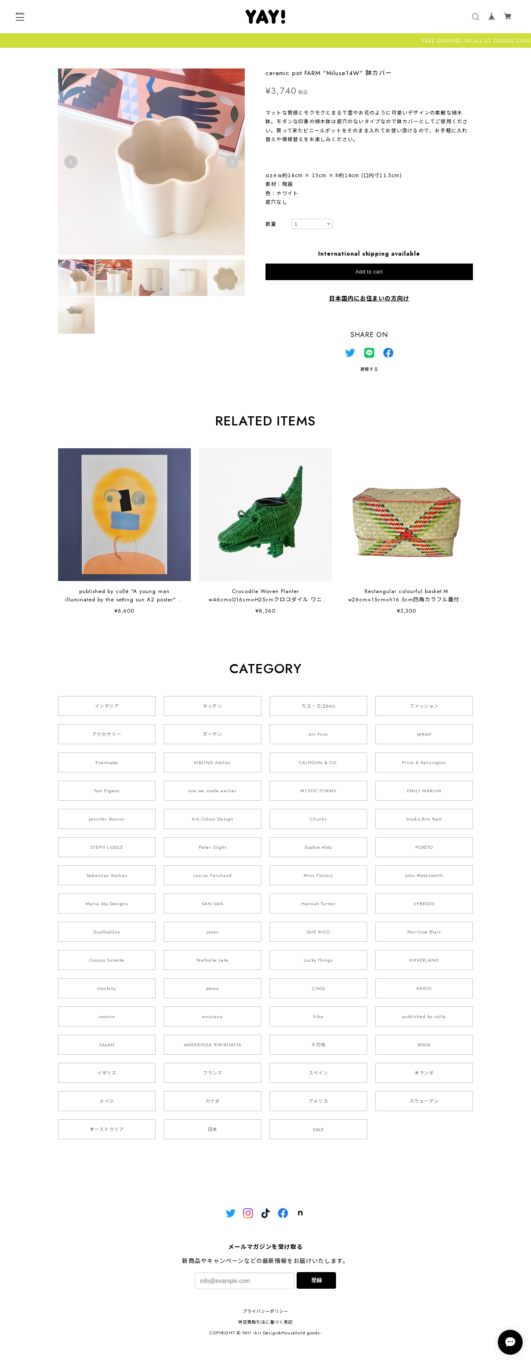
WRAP (424, 734)
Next (232, 162)
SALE (318, 1129)
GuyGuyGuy (107, 931)
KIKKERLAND (424, 960)
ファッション (424, 706)
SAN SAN (213, 903)
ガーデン (213, 734)
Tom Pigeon (107, 790)
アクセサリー (107, 734)
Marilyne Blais (424, 931)
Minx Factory (319, 875)
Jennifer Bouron (106, 819)
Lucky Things (319, 960)
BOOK (424, 1044)
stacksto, (107, 988)
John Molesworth (424, 875)
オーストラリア (107, 1129)
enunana (212, 1016)
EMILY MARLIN (424, 790)
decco (212, 988)
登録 (316, 1281)
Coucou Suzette (106, 960)
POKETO (424, 847)
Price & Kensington (424, 762)
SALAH (107, 1044)
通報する (369, 369)
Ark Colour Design (213, 819)
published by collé (424, 1016)
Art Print (319, 734)
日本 (213, 1129)
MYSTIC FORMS (318, 790)
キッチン (213, 706)
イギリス (107, 1073)
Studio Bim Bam (424, 819)
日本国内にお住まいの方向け (369, 298)
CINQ (318, 988)
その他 (318, 1044)
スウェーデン (424, 1101)
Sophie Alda (318, 847)
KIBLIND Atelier (212, 762)
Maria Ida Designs (106, 903)
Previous (71, 162)
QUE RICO (318, 931)
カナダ (212, 1101)
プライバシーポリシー (265, 1311)
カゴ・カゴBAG (318, 706)
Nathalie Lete (213, 960)
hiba (318, 1016)
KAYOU (424, 988)
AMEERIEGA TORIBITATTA (212, 1044)
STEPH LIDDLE (106, 847)
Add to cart (369, 272)
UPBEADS (424, 903)
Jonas (213, 931)
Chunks (318, 819)
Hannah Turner (318, 903)
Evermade (107, 762)
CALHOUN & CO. (318, 762)
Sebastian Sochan (106, 875)
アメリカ (318, 1101)
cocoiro (107, 1016)
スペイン (318, 1073)
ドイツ (107, 1101)
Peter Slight (213, 847)
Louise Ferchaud (212, 875)
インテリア (107, 706)
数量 (271, 224)
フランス (213, 1073)
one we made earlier (212, 790)
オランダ (424, 1073)
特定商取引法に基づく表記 (265, 1322)
